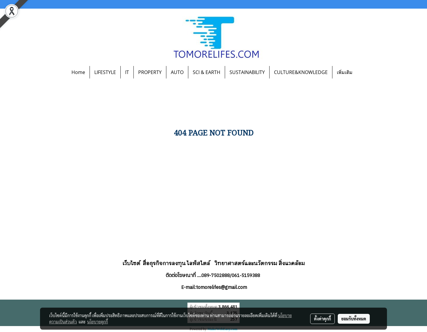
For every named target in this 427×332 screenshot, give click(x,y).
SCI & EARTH (206, 72)
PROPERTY (150, 72)
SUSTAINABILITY (247, 72)
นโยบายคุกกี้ (97, 321)
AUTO (177, 72)
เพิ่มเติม (345, 72)
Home (78, 72)
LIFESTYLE (105, 72)
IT (127, 72)
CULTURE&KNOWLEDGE (301, 72)
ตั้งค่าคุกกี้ (322, 318)
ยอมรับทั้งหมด (353, 318)
